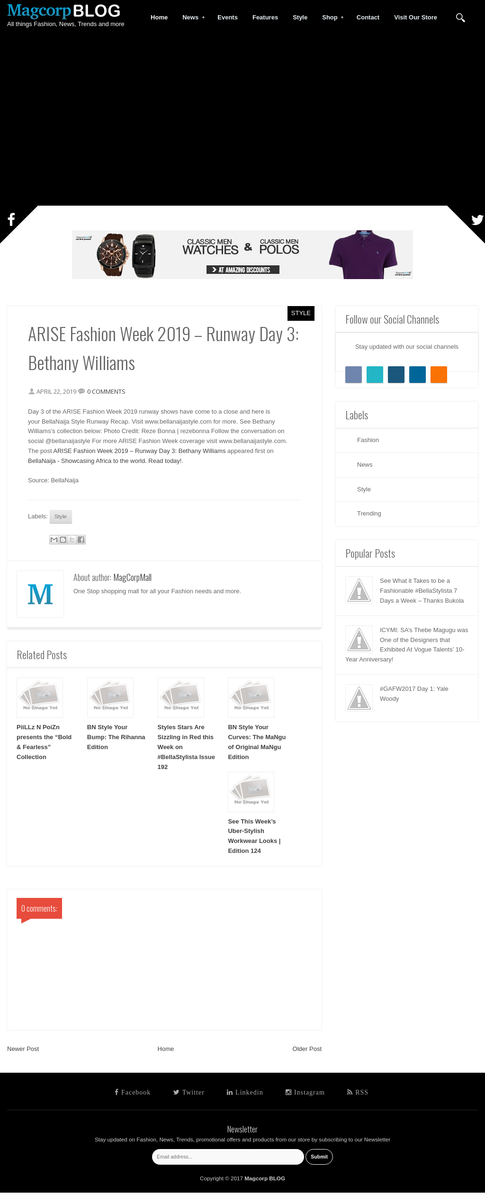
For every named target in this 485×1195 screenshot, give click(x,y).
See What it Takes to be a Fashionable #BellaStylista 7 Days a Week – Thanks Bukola (422, 590)
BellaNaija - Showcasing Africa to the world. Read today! (107, 461)
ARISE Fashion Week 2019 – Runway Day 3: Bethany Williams (142, 452)
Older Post (307, 1051)
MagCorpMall (132, 580)
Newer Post (23, 1051)
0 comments (109, 392)
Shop (330, 17)
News (190, 17)
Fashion (368, 440)
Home (166, 1051)
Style (301, 313)
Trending (369, 513)
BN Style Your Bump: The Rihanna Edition (116, 739)
